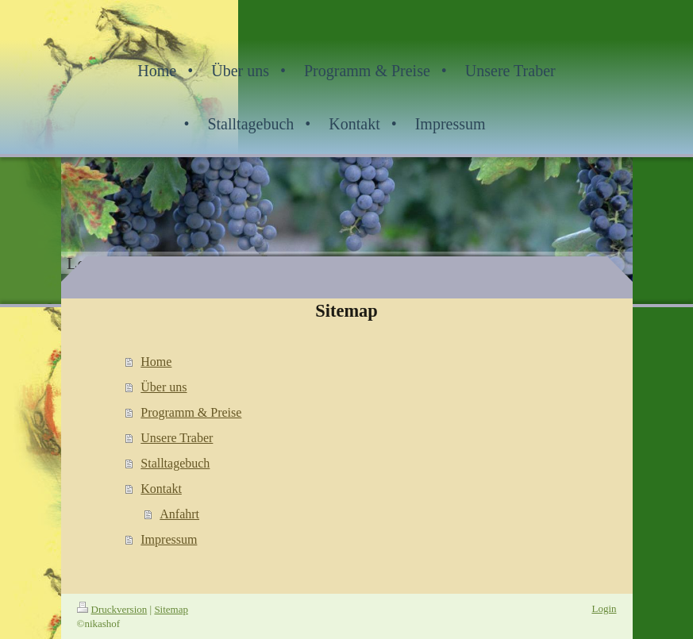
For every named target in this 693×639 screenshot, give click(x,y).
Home (156, 361)
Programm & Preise (191, 412)
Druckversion (112, 609)
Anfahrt (179, 514)
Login (603, 608)
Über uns (164, 387)
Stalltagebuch (175, 463)
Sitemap (171, 609)
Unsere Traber (177, 438)
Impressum (169, 539)
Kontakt (161, 488)
